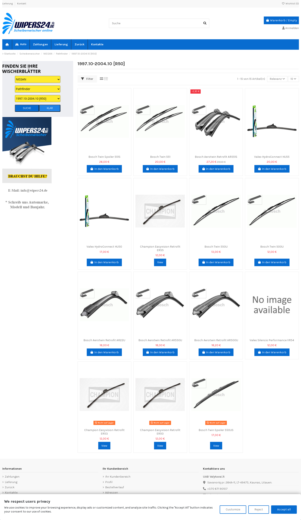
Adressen (111, 492)
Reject (258, 509)
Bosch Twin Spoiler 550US (216, 430)
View (160, 262)
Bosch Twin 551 (160, 157)
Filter (87, 79)
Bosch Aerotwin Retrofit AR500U (216, 340)
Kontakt (21, 3)
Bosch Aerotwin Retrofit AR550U (160, 340)
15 (293, 79)
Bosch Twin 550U (216, 246)
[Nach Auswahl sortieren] (277, 79)
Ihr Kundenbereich (117, 476)
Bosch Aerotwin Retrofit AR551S (216, 157)
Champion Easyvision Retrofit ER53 (104, 431)
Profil (108, 482)
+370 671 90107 (217, 489)
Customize (233, 509)
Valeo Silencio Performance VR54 (272, 340)
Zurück (9, 487)
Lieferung (7, 3)
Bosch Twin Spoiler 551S (104, 157)
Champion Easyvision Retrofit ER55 (160, 248)
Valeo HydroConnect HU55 (272, 157)
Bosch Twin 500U (272, 246)
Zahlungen (12, 476)
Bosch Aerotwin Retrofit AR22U (104, 340)
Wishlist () (290, 3)
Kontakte (11, 492)
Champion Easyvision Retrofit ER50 (160, 431)
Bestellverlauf (114, 487)
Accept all (284, 509)
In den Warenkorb (104, 169)
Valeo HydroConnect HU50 (104, 246)
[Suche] (204, 23)
